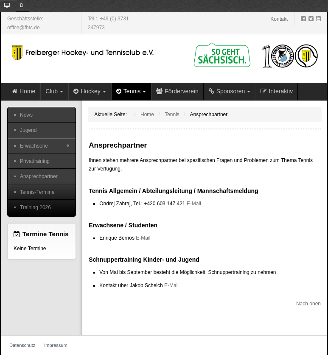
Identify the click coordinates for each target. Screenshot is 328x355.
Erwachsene (34, 146)
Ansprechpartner (39, 176)
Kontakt (279, 19)
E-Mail (194, 204)
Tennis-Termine (37, 192)
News (26, 115)
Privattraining (35, 161)
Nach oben (308, 304)
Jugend (28, 130)
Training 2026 (35, 207)
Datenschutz (22, 345)
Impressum (55, 345)
